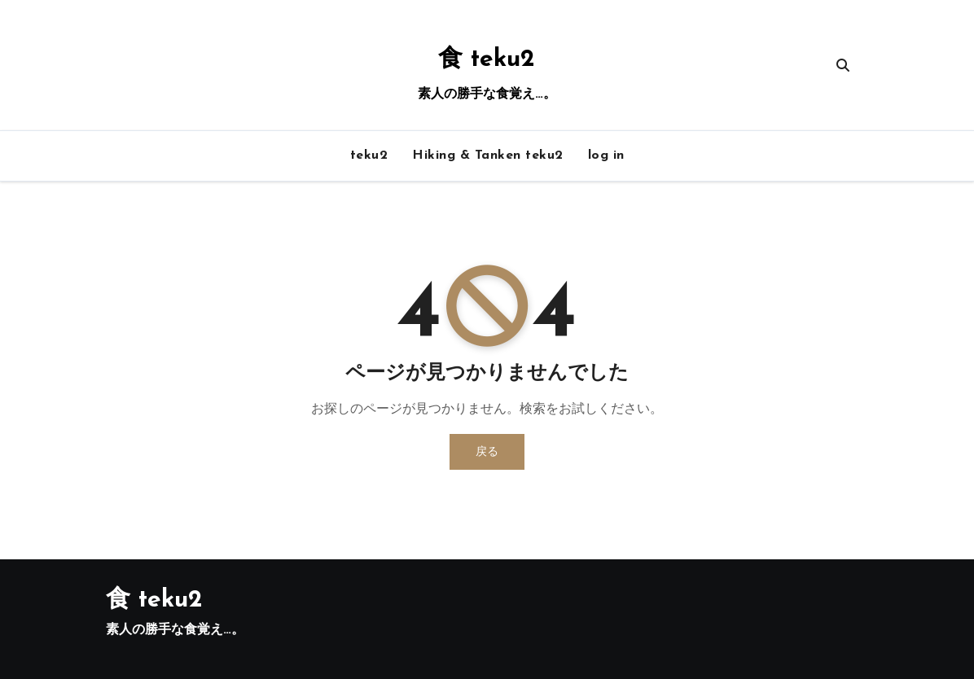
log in (606, 155)
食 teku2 (486, 59)
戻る (487, 451)
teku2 (369, 155)
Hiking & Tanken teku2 (488, 155)
